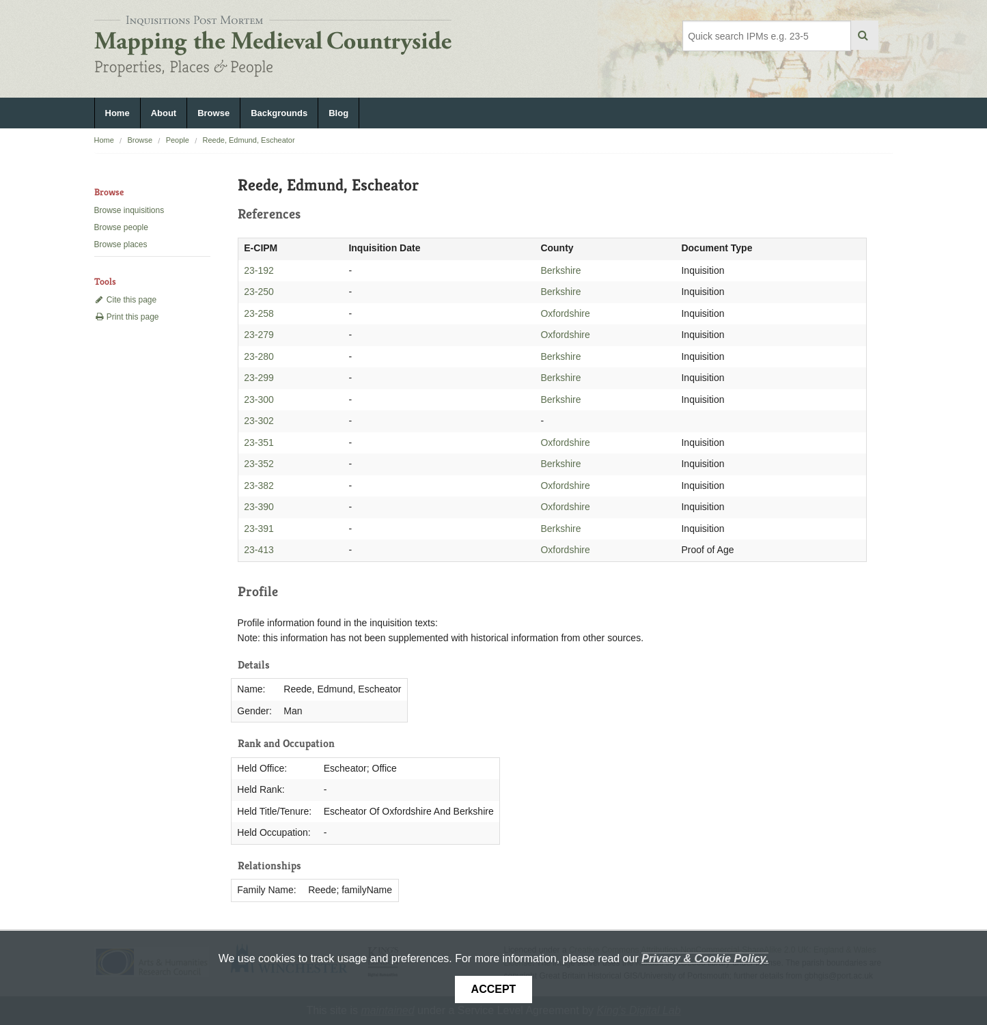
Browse (213, 113)
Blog (338, 113)
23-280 (259, 356)
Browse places (121, 244)
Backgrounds (279, 113)
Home (117, 113)
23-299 (259, 377)
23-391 (259, 528)
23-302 (259, 420)
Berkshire (560, 270)
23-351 (259, 442)
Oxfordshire (564, 313)
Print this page (126, 317)
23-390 (259, 506)
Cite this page (125, 300)
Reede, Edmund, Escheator (248, 140)
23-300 (259, 399)
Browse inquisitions (129, 210)
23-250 (259, 291)
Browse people (121, 227)
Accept (493, 989)
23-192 (259, 270)
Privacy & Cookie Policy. (704, 958)
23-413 (259, 549)
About (164, 113)
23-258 (259, 313)
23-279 (259, 334)
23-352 (259, 463)
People (177, 140)
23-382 (259, 485)
